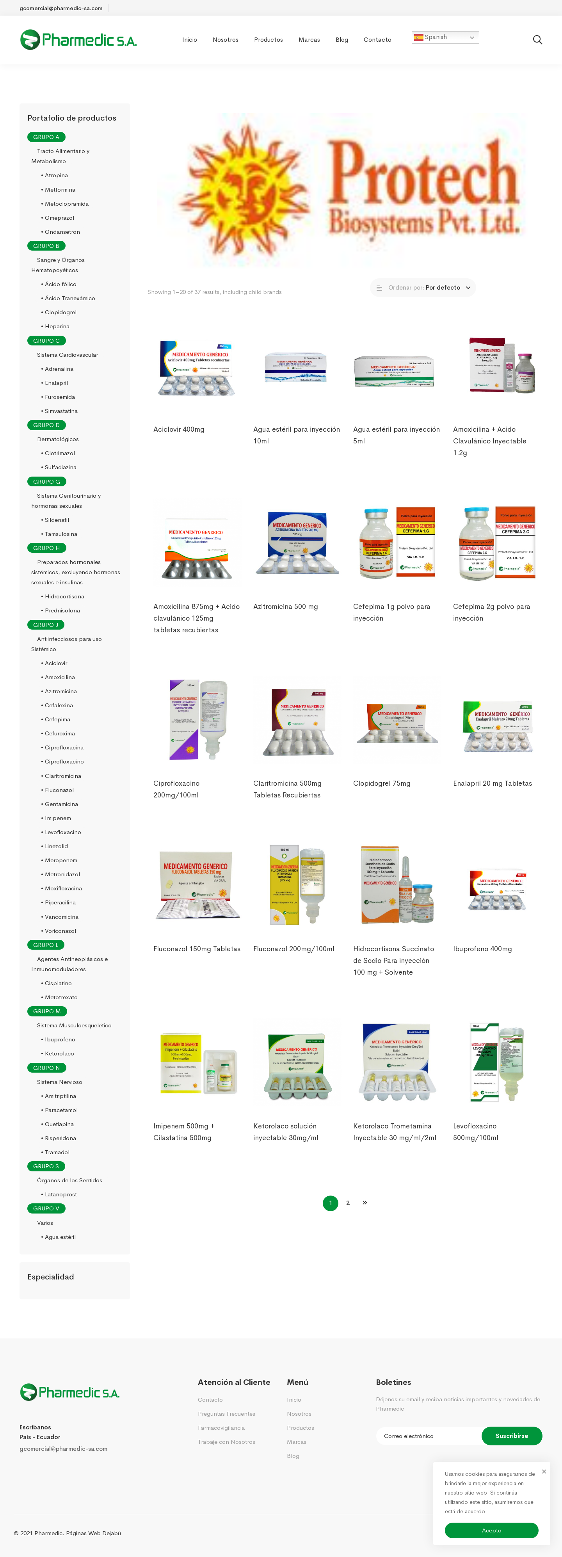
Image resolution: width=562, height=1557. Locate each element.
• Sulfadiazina (58, 467)
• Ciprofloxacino (62, 761)
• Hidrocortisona (62, 596)
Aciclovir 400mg (179, 441)
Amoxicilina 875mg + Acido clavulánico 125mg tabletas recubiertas (196, 630)
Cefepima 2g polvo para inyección (491, 624)
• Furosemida (58, 396)
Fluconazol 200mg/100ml (293, 960)
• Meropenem (59, 860)
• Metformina (58, 189)
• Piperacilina (58, 902)
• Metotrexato (59, 997)
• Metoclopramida (65, 203)
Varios (45, 1222)
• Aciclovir (54, 663)
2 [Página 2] (348, 1203)
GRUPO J (45, 624)
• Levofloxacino (61, 832)
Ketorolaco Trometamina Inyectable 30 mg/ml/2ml (394, 1143)
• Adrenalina (57, 368)
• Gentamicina (59, 804)
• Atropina (54, 175)
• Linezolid (54, 846)
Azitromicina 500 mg (285, 618)
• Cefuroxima (58, 733)
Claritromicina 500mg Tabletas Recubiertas (287, 801)
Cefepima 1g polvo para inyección (391, 624)
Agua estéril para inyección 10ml (296, 447)
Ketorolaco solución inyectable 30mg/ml (285, 1143)
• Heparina (55, 326)
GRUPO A (46, 137)
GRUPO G (46, 481)
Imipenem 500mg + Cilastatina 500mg (183, 1143)
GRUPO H (46, 548)
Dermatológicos (58, 439)
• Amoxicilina (58, 677)
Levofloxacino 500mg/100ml (475, 1143)
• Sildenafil (55, 519)
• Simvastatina (59, 411)
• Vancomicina (59, 916)
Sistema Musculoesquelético (74, 1025)
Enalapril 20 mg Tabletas (492, 795)
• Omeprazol (57, 217)
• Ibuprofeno (58, 1039)
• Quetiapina (57, 1124)
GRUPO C (46, 340)
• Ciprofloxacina (62, 747)
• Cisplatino (56, 983)
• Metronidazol (60, 874)
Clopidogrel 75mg (381, 795)
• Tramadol (55, 1152)
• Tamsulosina (59, 533)
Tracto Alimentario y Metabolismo (60, 156)
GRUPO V (46, 1208)
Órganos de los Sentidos (69, 1180)
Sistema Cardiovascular (67, 354)
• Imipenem (56, 818)
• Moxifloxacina (61, 888)
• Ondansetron (60, 231)
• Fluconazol (57, 790)
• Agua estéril (58, 1236)
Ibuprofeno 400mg (482, 960)
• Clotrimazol (58, 453)
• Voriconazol (58, 930)
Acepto (492, 1530)
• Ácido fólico (58, 284)
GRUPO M (47, 1011)
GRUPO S (46, 1166)
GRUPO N (46, 1067)
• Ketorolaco (57, 1053)
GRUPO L (45, 944)
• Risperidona (58, 1138)
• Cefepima (55, 719)
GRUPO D (46, 425)
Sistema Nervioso (59, 1081)
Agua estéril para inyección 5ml (396, 447)
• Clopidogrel (58, 312)
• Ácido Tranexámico (68, 298)
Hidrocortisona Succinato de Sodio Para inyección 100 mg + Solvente (393, 972)
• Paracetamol (59, 1110)
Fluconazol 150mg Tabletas (196, 960)
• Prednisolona (60, 610)
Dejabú (111, 1533)
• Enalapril (54, 382)
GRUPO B (46, 245)
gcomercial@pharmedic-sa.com (63, 1448)
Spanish (430, 37)
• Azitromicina (59, 691)
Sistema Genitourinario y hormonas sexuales (66, 500)
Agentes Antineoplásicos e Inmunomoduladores (69, 964)
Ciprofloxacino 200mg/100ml (176, 801)
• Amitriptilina (58, 1096)
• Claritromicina (61, 775)
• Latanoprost (59, 1194)
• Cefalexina (57, 705)
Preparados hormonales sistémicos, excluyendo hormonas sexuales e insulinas (75, 572)
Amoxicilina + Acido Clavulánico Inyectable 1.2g (489, 453)
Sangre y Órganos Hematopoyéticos (58, 265)
